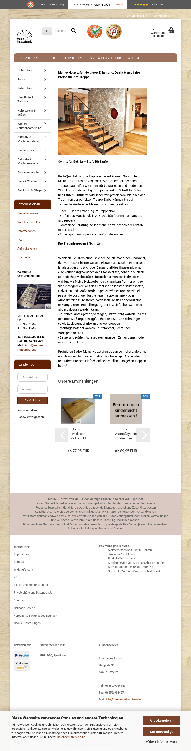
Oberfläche (24, 257)
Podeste (50, 58)
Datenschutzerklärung (71, 737)
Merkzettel (162, 15)
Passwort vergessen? (31, 417)
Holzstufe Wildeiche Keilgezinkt (78, 433)
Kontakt (19, 562)
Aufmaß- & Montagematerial (28, 139)
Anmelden (32, 400)
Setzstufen (73, 58)
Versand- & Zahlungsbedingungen (35, 615)
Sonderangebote (28, 172)
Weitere (134, 58)
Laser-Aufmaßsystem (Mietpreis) (126, 433)
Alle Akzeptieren (162, 720)
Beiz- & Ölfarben (27, 181)
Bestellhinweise (27, 213)
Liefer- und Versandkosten (31, 584)
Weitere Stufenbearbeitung (29, 126)
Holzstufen (29, 58)
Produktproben (26, 150)
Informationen (26, 231)
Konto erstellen (27, 410)
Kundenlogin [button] (137, 15)
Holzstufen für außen (26, 113)
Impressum (21, 554)
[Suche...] (47, 31)
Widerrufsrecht (23, 569)
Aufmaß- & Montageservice (27, 161)
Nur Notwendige (161, 732)
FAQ (20, 239)
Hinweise (118, 4)
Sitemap (19, 600)
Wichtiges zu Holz (28, 222)
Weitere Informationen (161, 741)
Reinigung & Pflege (29, 190)
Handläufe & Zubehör (104, 58)
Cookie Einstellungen (27, 623)
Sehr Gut (102, 4)
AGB (17, 577)
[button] (61, 435)
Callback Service (24, 608)
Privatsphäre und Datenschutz (33, 592)
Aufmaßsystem (27, 248)
